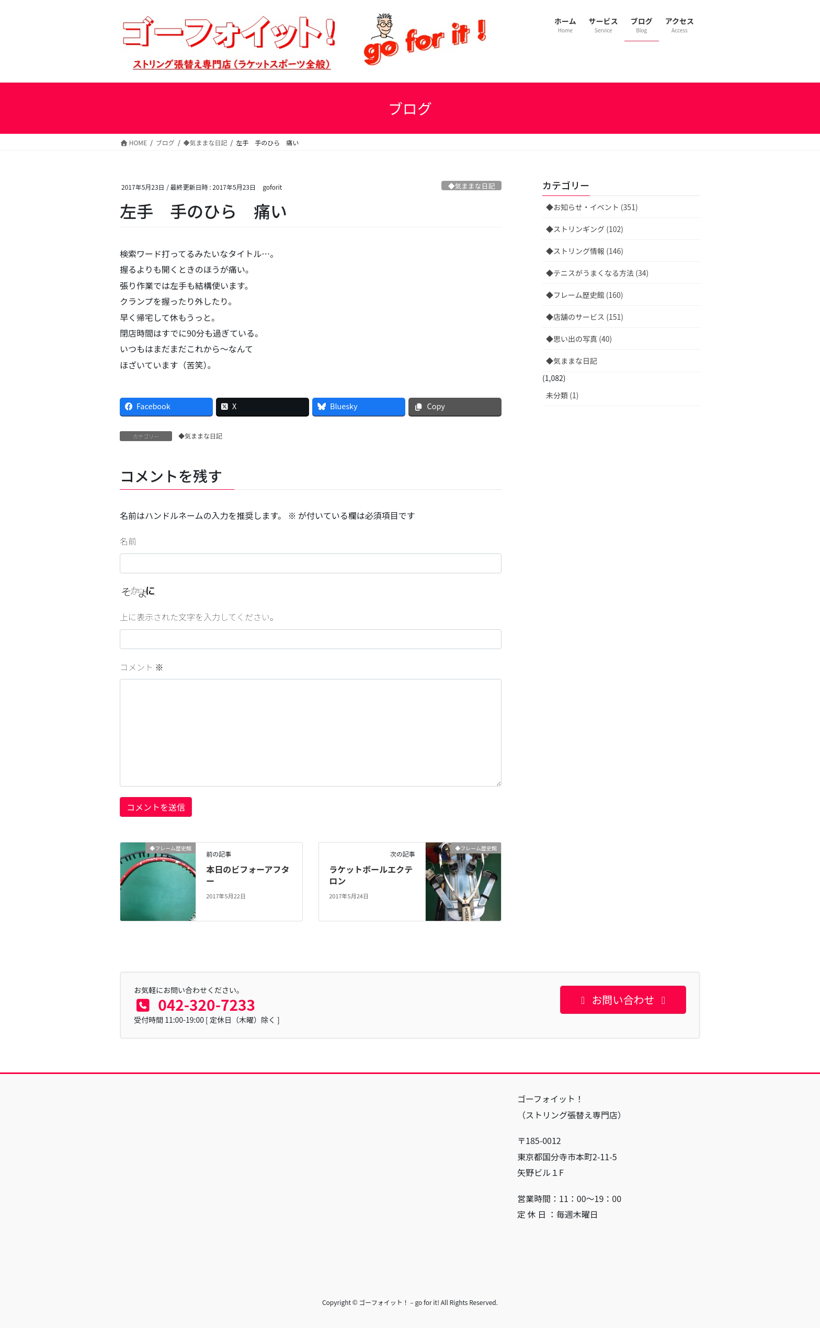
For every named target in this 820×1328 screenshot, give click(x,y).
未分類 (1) (562, 395)
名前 (128, 541)
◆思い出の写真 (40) (579, 338)
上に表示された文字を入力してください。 (199, 616)
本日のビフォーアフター (247, 875)
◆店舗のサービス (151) (584, 316)
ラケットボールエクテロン (371, 875)
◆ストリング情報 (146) (584, 251)
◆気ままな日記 (471, 186)
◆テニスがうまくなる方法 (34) (597, 273)
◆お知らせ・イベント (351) (592, 207)
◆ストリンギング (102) (584, 229)
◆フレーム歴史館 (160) (584, 295)
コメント (142, 667)
